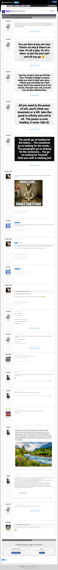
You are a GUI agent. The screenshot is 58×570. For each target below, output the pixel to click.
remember (27, 291)
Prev (5, 17)
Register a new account (16, 552)
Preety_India (8, 171)
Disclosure (33, 566)
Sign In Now (42, 552)
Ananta (8, 220)
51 (26, 17)
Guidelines (10, 5)
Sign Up (54, 1)
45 (15, 17)
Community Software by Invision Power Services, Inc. (29, 568)
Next (29, 17)
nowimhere (8, 354)
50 (24, 17)
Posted (17, 20)
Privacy (29, 566)
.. (14, 214)
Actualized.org (21, 566)
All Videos (17, 5)
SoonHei (8, 21)
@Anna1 (16, 242)
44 (13, 17)
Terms (26, 566)
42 (9, 17)
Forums (3, 5)
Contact (37, 566)
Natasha (8, 522)
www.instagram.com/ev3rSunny (34, 31)
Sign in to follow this (45, 10)
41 (7, 17)
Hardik (8, 372)
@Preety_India (17, 222)
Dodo (11, 12)
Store (28, 5)
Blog (23, 5)
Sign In (49, 1)
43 (11, 17)
